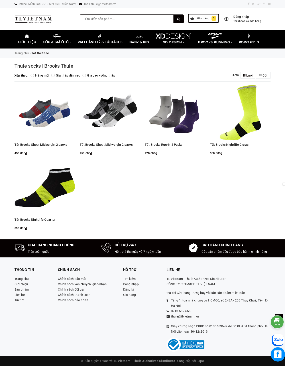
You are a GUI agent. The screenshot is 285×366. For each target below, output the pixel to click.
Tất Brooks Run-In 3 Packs (164, 144)
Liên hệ (19, 295)
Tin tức (19, 300)
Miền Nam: (69, 4)
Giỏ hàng (203, 18)
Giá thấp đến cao (65, 75)
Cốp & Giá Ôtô (57, 38)
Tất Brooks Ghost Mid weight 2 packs (106, 144)
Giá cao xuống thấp (98, 75)
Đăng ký (129, 289)
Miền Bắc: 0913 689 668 (44, 4)
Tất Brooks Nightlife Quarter (34, 219)
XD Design (173, 38)
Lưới (247, 75)
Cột (263, 75)
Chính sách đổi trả (71, 289)
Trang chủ (21, 279)
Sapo (200, 361)
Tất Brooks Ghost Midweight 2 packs (40, 144)
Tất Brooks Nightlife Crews (229, 144)
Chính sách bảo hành (73, 300)
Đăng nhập (131, 284)
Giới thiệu (27, 38)
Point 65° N (249, 38)
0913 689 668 (181, 311)
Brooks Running (215, 38)
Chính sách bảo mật (72, 279)
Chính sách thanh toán (74, 295)
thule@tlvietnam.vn (103, 4)
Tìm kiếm (129, 279)
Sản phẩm (21, 289)
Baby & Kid (139, 38)
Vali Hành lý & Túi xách (100, 38)
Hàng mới (40, 75)
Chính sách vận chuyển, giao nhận (82, 284)
